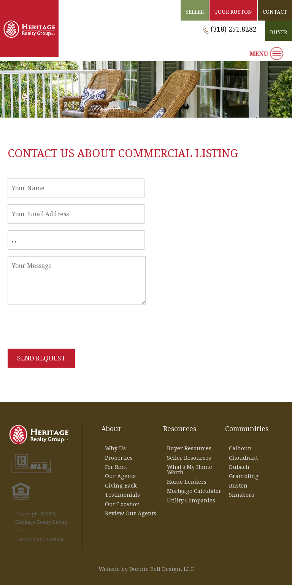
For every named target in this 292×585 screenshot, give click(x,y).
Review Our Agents (130, 513)
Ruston (238, 486)
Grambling (244, 476)
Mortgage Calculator (194, 491)
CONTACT (275, 12)
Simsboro (241, 495)
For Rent (116, 467)
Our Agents (120, 476)
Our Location (122, 504)
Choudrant (243, 458)
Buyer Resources (189, 448)
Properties (119, 458)
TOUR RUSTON (233, 12)
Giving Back (121, 486)
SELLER (195, 12)
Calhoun (240, 448)
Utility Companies (191, 500)
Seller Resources (189, 458)
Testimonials (122, 495)
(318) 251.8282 (234, 29)
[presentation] (65, 327)
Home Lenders (186, 482)
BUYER (278, 32)
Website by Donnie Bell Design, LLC (146, 569)
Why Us (115, 448)
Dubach (239, 467)
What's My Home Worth (189, 469)
